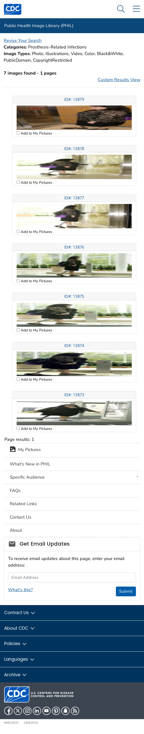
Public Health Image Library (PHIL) (39, 26)
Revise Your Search (23, 40)
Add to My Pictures (36, 133)
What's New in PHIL (30, 464)
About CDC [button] (19, 628)
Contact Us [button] (20, 612)
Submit (126, 591)
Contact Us (20, 517)
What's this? (20, 590)
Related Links (23, 504)
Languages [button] (19, 659)
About (16, 530)
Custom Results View (119, 80)
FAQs (15, 490)
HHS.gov (11, 722)
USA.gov (31, 722)
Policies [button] (15, 643)
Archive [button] (15, 675)
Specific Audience (27, 477)
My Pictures (25, 450)
